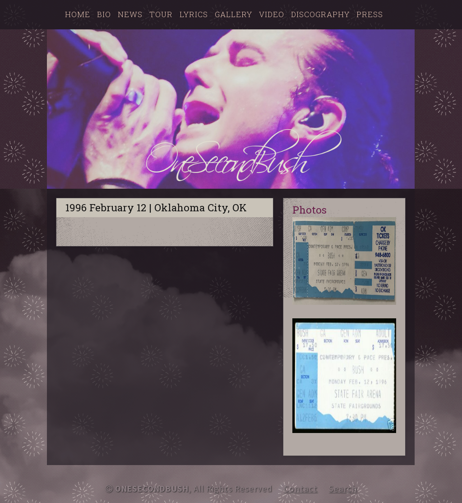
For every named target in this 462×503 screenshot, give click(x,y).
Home (77, 14)
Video (271, 14)
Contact (301, 488)
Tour (161, 14)
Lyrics (194, 14)
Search (343, 488)
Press (369, 14)
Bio (104, 14)
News (130, 14)
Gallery (233, 14)
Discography (320, 14)
